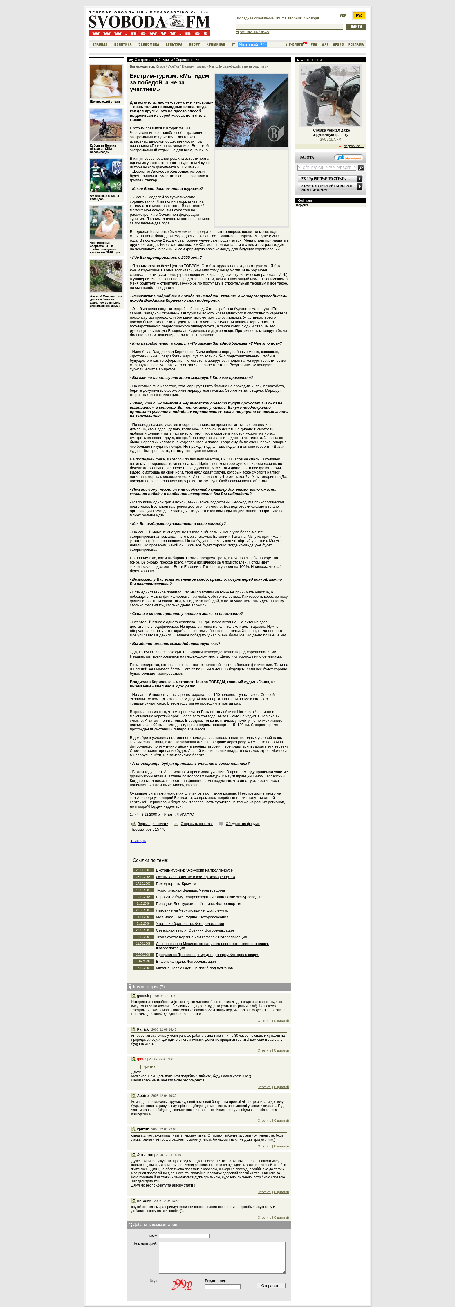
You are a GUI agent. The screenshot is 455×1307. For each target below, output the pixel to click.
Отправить (270, 1285)
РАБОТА (307, 157)
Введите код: (215, 1281)
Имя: (153, 1236)
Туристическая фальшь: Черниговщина (190, 890)
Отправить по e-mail (197, 824)
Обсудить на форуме (243, 824)
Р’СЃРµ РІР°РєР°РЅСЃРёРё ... (326, 179)
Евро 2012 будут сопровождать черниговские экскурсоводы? (209, 897)
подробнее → (354, 146)
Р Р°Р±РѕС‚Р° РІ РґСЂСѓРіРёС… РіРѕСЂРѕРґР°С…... (328, 188)
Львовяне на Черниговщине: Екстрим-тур (192, 910)
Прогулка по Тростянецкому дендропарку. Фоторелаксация (207, 955)
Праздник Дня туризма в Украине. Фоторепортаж (199, 903)
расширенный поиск (255, 32)
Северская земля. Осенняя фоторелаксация (195, 930)
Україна (173, 66)
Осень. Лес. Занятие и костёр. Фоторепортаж (195, 877)
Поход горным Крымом (176, 883)
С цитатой (281, 1020)
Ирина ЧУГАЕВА (179, 815)
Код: (153, 1281)
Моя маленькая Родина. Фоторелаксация (192, 917)
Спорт (160, 66)
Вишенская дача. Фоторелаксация (186, 961)
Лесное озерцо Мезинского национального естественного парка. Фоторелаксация (212, 945)
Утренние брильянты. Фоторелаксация (190, 923)
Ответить (264, 1020)
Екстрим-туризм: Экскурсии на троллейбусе (194, 870)
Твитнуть (138, 841)
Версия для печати (153, 824)
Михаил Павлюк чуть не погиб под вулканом (195, 968)
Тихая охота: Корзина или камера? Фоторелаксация (201, 937)
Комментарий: (145, 1244)
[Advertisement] (251, 187)
